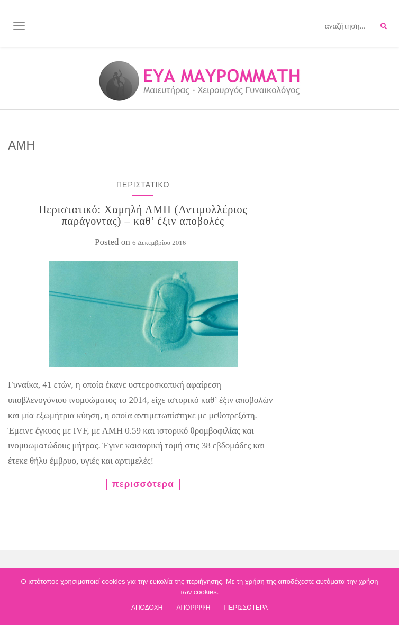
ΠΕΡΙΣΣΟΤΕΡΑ (246, 607)
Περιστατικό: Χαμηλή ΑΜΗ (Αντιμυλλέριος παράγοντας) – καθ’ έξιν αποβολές (143, 215)
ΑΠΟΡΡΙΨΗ (193, 607)
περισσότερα (143, 484)
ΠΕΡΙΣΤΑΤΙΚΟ (142, 184)
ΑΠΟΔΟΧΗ (147, 607)
